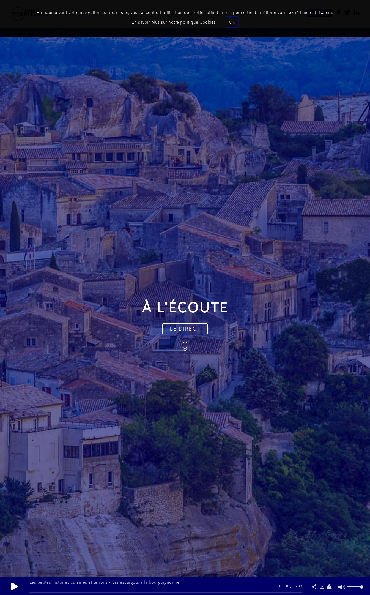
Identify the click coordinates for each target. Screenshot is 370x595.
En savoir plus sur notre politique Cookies (173, 21)
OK (232, 21)
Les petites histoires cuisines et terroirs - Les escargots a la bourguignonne (104, 582)
